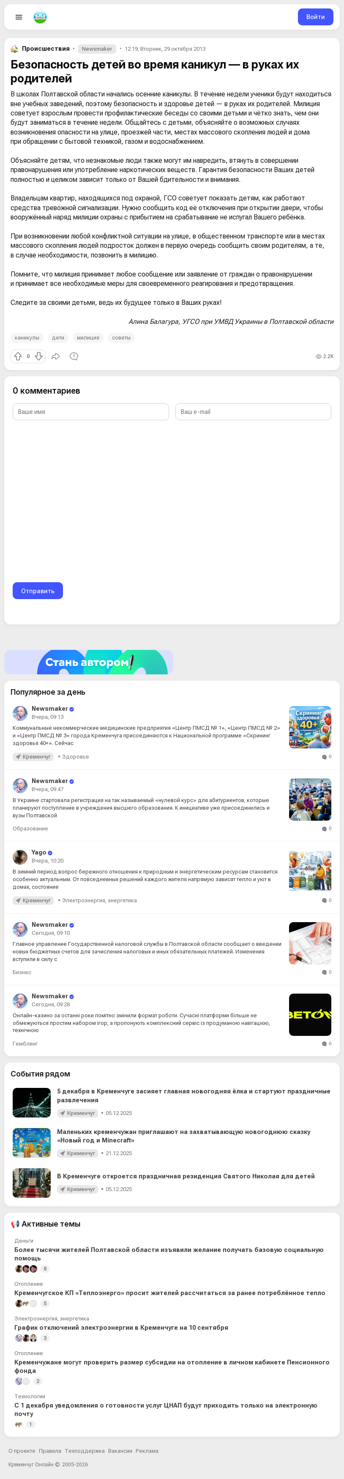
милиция (88, 337)
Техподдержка (85, 1451)
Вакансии (120, 1451)
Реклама (147, 1451)
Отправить (38, 590)
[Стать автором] (172, 662)
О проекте (21, 1451)
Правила (50, 1451)
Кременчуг (37, 756)
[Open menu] (19, 16)
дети (58, 337)
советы (121, 337)
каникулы (27, 337)
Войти (315, 16)
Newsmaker (97, 49)
